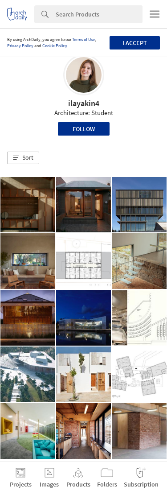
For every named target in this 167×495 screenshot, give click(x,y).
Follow (84, 129)
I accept (134, 43)
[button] (23, 158)
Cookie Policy (54, 46)
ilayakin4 (83, 103)
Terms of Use (83, 39)
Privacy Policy (20, 46)
